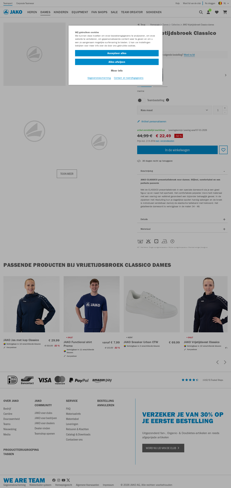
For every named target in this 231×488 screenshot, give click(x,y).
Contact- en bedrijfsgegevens (128, 78)
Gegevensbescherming (99, 78)
